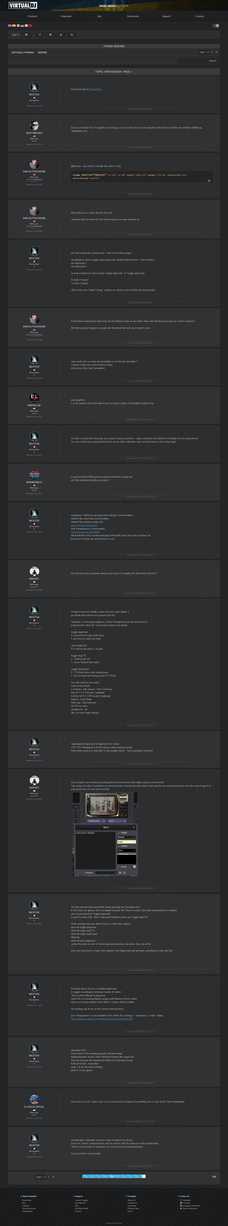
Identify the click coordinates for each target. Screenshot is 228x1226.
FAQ (77, 1206)
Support (166, 16)
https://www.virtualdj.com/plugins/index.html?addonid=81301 (102, 1019)
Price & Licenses (29, 1208)
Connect (199, 16)
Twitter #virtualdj (188, 1208)
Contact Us (132, 1203)
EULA (130, 1211)
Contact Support (82, 1200)
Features (26, 1206)
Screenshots (27, 1211)
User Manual (80, 1203)
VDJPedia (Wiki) (81, 1208)
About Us (132, 1200)
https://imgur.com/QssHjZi (84, 525)
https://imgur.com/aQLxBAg (85, 532)
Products (32, 16)
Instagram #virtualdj (190, 1206)
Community (133, 16)
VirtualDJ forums (23, 52)
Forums (78, 1211)
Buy (99, 16)
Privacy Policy (133, 1208)
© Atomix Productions (114, 1223)
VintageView (95, 89)
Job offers (132, 1206)
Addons (42, 52)
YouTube (185, 1203)
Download (66, 16)
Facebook (185, 1200)
